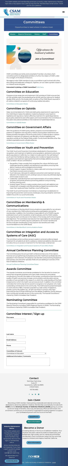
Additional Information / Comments (18, 356)
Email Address (11, 340)
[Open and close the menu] (45, 12)
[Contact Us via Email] (38, 394)
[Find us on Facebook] (29, 394)
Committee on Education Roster (17, 104)
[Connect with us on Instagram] (35, 394)
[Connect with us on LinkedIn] (32, 394)
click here (40, 87)
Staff (44, 34)
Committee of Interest (14, 351)
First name (10, 317)
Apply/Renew (34, 417)
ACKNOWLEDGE (12, 461)
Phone (8, 345)
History (37, 34)
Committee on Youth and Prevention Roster (21, 197)
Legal (54, 462)
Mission (12, 34)
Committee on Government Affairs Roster (20, 143)
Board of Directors (24, 34)
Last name (10, 334)
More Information (34, 421)
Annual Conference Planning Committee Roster (22, 264)
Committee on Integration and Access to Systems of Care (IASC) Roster (29, 246)
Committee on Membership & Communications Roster (24, 227)
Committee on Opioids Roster (16, 122)
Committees (53, 34)
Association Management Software (34, 457)
